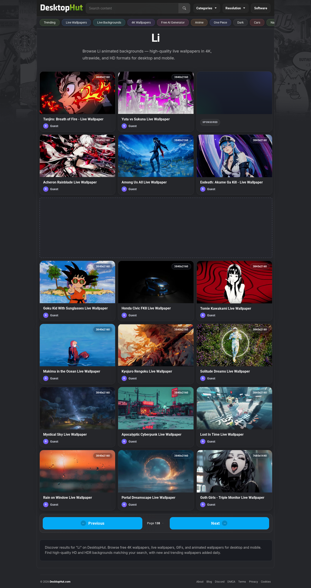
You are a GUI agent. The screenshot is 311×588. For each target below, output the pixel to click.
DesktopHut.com (60, 581)
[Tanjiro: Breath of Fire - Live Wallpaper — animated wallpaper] (77, 102)
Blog (209, 581)
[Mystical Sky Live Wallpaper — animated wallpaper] (77, 417)
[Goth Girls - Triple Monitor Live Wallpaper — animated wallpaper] (234, 480)
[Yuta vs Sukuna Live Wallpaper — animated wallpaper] (156, 102)
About (199, 581)
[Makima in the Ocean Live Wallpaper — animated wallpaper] (77, 354)
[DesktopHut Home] (62, 8)
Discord (219, 581)
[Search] (184, 8)
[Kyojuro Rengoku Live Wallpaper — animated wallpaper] (156, 354)
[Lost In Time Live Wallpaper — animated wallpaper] (234, 417)
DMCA (231, 581)
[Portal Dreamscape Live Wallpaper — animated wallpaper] (156, 480)
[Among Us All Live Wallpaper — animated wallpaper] (156, 165)
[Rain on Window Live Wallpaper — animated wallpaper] (77, 480)
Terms (242, 581)
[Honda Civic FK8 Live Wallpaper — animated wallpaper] (156, 291)
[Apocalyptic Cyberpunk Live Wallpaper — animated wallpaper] (156, 417)
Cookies (266, 581)
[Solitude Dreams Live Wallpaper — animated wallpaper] (234, 354)
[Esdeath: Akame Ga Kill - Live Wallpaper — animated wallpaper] (234, 165)
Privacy (253, 581)
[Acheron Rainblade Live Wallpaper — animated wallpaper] (77, 165)
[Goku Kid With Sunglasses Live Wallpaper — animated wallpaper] (77, 291)
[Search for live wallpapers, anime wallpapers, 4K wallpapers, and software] (132, 8)
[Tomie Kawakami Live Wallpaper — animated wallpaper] (234, 291)
